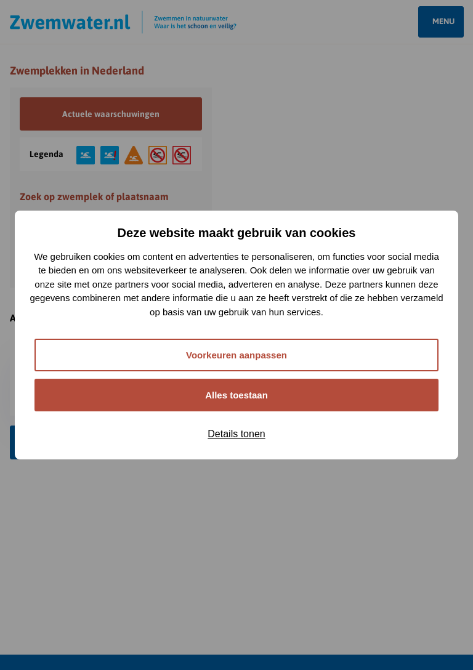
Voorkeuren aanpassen (236, 355)
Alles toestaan (236, 395)
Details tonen (236, 434)
